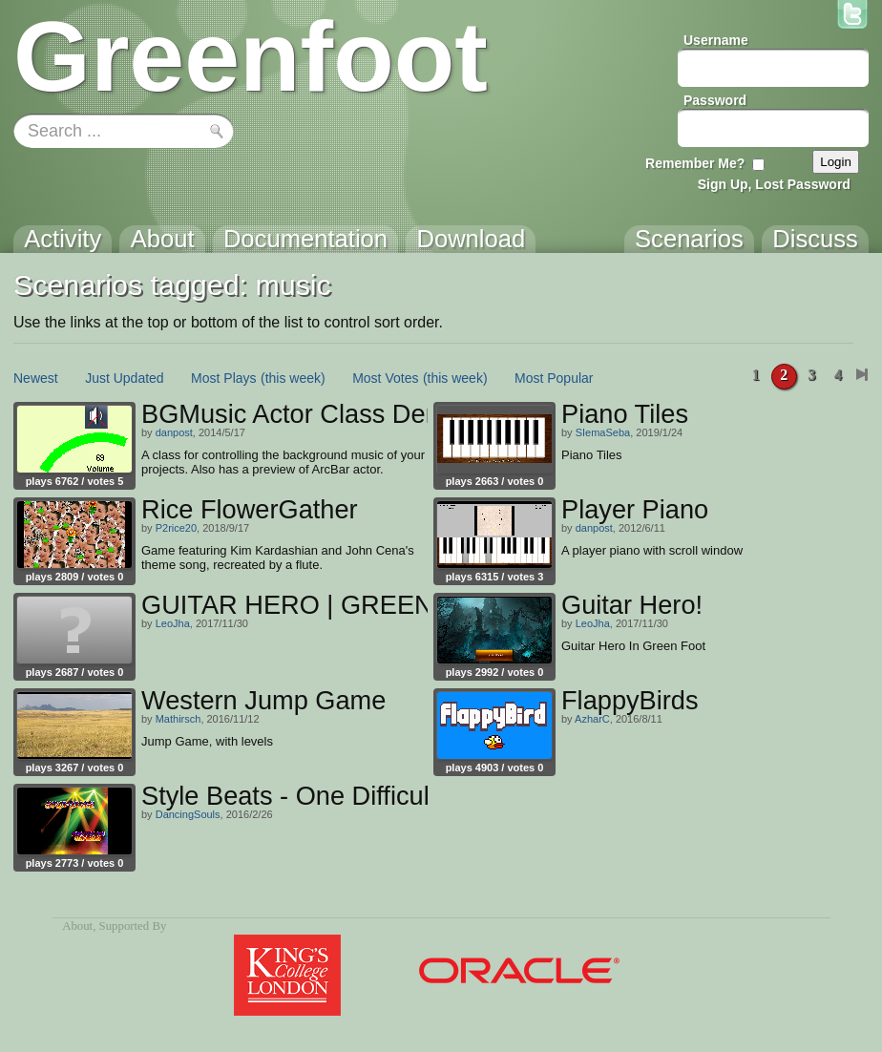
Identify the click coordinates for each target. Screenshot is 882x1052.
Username (715, 40)
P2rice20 (176, 528)
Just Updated (124, 378)
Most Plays (223, 378)
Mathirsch (178, 719)
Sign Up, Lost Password (774, 184)
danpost (174, 432)
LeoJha (173, 623)
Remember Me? (695, 163)
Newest (35, 378)
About (77, 926)
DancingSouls (188, 814)
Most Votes (385, 378)
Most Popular (553, 378)
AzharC (592, 719)
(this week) (293, 378)
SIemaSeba (603, 432)
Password (714, 100)
